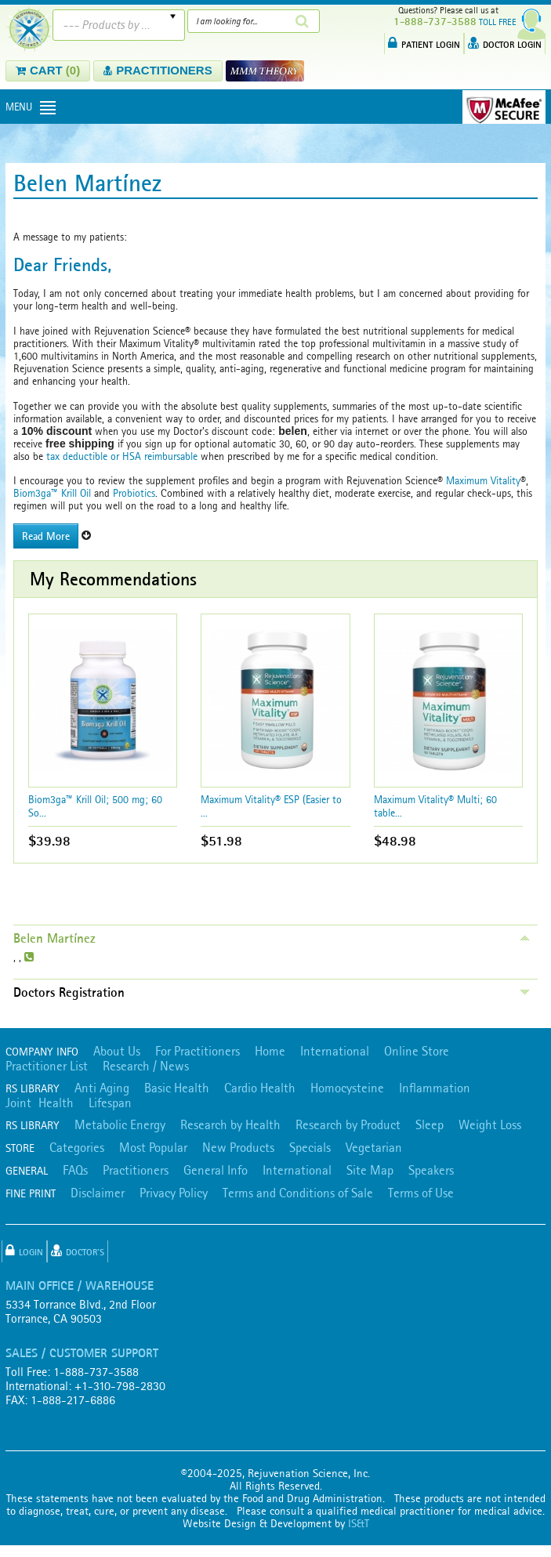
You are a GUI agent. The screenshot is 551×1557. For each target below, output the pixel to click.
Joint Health (39, 1102)
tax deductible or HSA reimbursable (120, 456)
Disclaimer (98, 1193)
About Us (116, 1051)
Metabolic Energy (119, 1124)
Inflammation (434, 1088)
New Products (238, 1147)
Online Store (416, 1051)
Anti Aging (101, 1088)
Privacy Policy (174, 1193)
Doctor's (77, 1251)
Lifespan (110, 1102)
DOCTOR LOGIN (505, 43)
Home (270, 1051)
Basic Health (176, 1088)
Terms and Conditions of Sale (298, 1193)
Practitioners (136, 1170)
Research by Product (348, 1124)
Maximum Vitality (483, 480)
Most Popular (153, 1147)
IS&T (358, 1523)
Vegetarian (374, 1147)
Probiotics (134, 493)
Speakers (431, 1170)
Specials (310, 1147)
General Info (215, 1170)
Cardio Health (259, 1088)
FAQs (75, 1170)
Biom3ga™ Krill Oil (52, 493)
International (334, 1051)
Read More (46, 536)
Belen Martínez (54, 938)
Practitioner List (46, 1066)
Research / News (146, 1066)
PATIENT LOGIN (424, 43)
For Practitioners (197, 1051)
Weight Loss (490, 1124)
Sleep (429, 1124)
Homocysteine (347, 1088)
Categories (76, 1147)
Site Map (369, 1170)
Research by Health (230, 1124)
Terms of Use (421, 1193)
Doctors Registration (69, 992)
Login (24, 1251)
